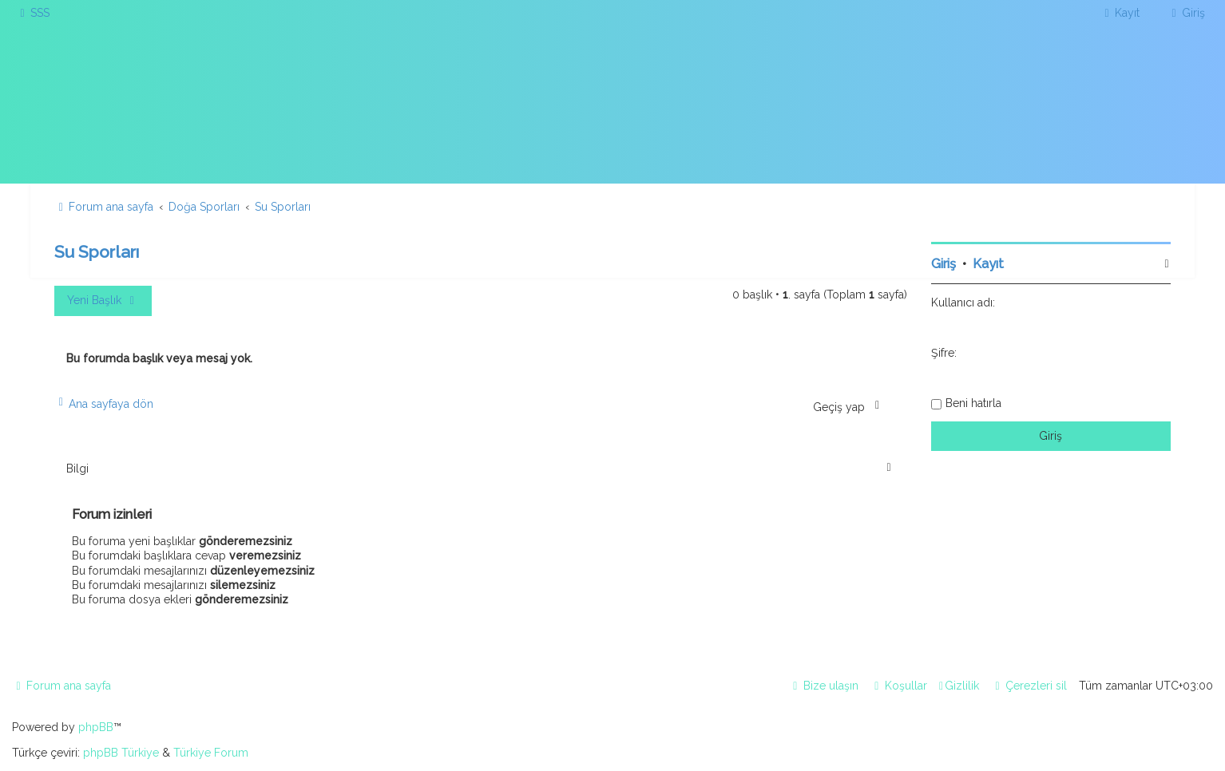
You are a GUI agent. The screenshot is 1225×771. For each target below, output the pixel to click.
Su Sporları (96, 252)
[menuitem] (33, 12)
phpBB (95, 727)
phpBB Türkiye (121, 752)
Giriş (943, 263)
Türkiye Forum (210, 752)
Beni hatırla (973, 403)
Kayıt (988, 263)
